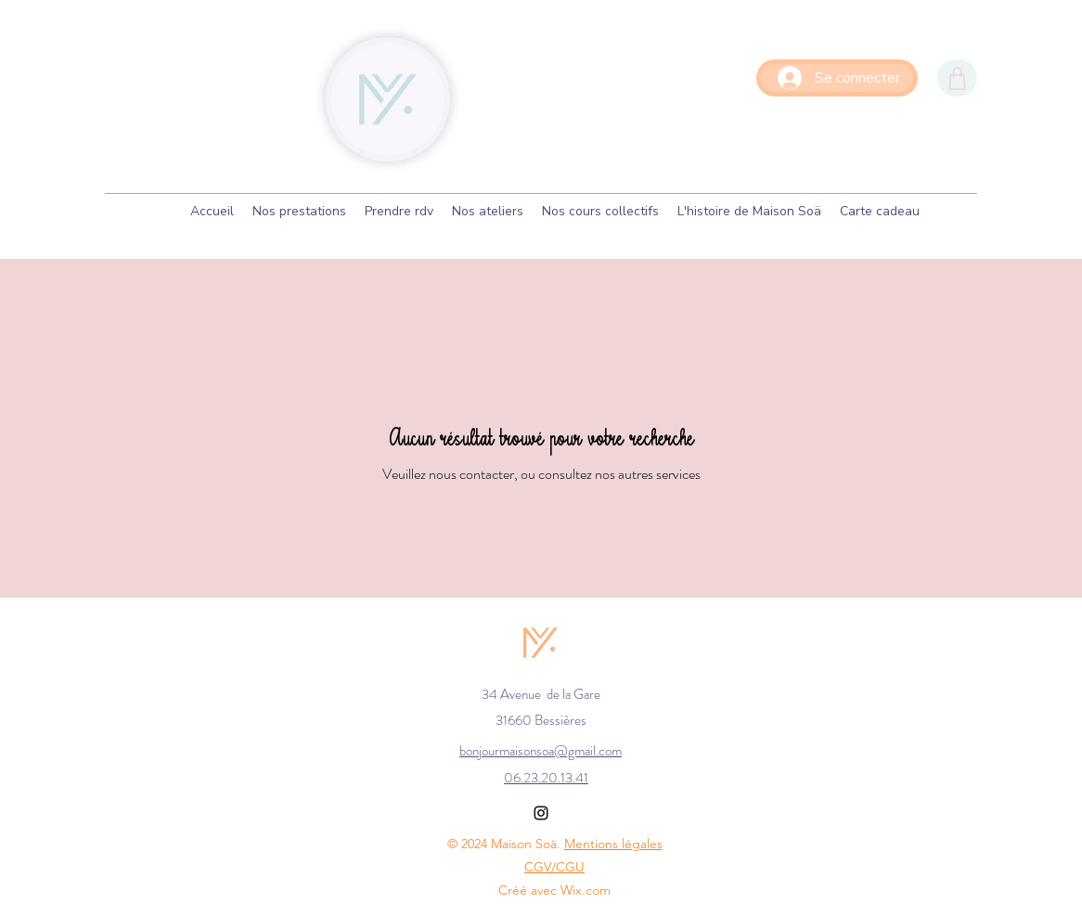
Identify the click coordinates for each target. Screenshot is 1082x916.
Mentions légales (613, 843)
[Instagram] (541, 813)
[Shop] (957, 78)
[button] (399, 212)
